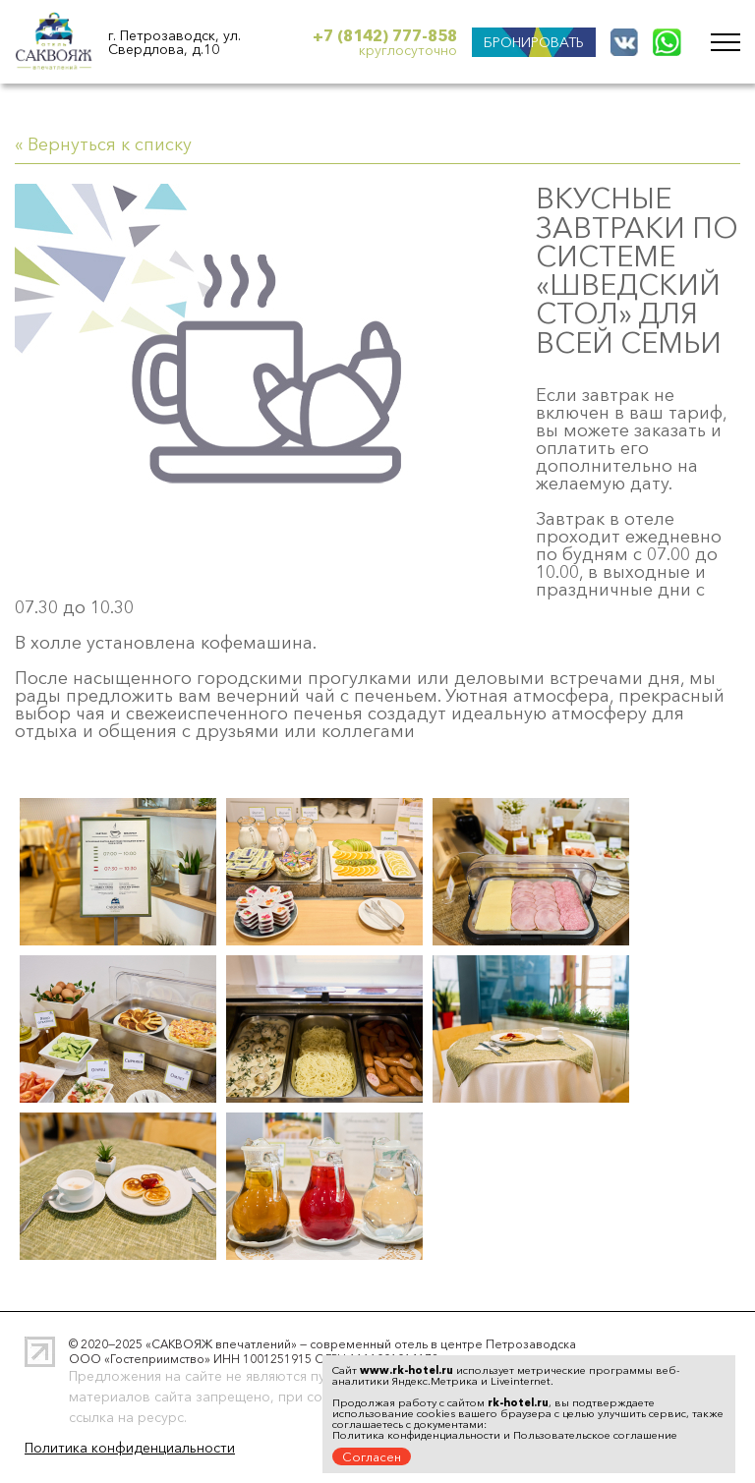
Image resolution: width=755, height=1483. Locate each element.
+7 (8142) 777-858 (385, 35)
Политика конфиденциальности (130, 1447)
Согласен (371, 1456)
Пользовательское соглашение (595, 1435)
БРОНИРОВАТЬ (534, 42)
